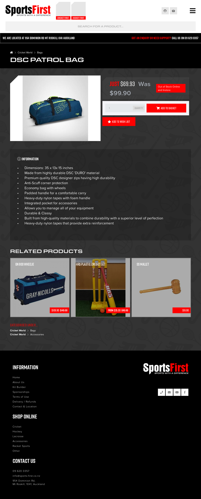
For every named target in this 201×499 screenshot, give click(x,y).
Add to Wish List (119, 122)
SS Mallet (143, 264)
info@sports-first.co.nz (26, 475)
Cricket (17, 426)
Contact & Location (25, 406)
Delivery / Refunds (24, 401)
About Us (18, 382)
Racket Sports (21, 446)
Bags (40, 52)
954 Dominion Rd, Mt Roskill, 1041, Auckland (29, 482)
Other (16, 450)
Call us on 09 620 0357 (185, 38)
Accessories (37, 334)
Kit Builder (19, 387)
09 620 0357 (21, 471)
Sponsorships (21, 392)
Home (16, 377)
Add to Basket (166, 108)
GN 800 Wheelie (24, 264)
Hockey (17, 431)
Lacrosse (18, 436)
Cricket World (25, 52)
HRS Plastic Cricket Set (90, 264)
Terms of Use (21, 396)
